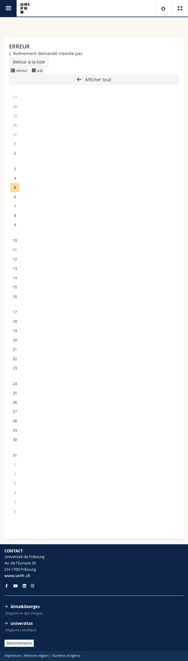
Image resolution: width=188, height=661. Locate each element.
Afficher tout (97, 79)
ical (37, 70)
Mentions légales (36, 656)
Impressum (13, 656)
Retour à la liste (29, 62)
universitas (22, 623)
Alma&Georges (25, 606)
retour (19, 70)
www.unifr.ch (17, 575)
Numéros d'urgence (67, 656)
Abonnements (19, 643)
